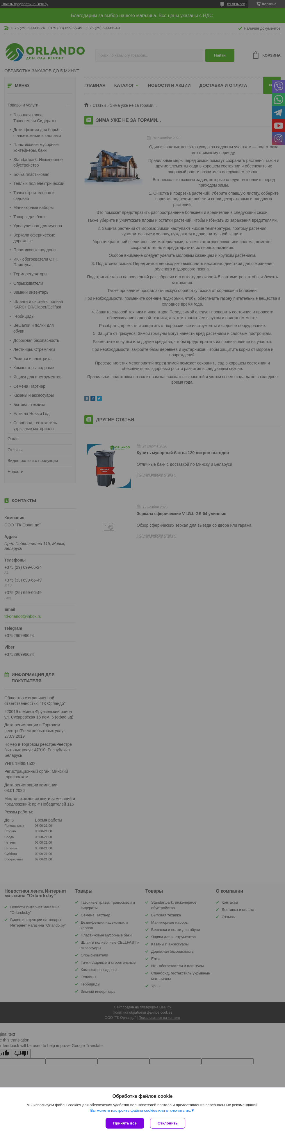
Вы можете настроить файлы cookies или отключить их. (140, 1110)
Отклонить (168, 1123)
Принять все (125, 1123)
